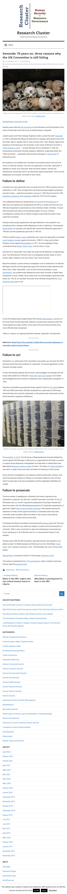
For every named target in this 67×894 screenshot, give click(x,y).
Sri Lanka (53, 387)
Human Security (9, 696)
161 (16, 502)
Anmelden (6, 867)
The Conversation (33, 561)
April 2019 (6, 833)
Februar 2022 (8, 756)
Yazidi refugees (56, 466)
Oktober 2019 (8, 806)
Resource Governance (11, 718)
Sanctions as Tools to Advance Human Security (21, 723)
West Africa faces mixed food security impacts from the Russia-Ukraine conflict (33, 609)
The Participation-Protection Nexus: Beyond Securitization (25, 618)
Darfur (44, 211)
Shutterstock (40, 116)
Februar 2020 (8, 788)
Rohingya (52, 202)
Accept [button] (36, 890)
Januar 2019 (7, 847)
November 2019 (9, 801)
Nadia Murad (47, 319)
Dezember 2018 (9, 851)
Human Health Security (11, 682)
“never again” (52, 154)
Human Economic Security (13, 669)
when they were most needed (40, 376)
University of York (20, 122)
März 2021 (7, 770)
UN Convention (26, 127)
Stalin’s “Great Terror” (25, 246)
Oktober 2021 (8, 761)
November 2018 (9, 856)
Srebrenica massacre (11, 196)
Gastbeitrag (26, 61)
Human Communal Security (14, 64)
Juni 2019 (6, 824)
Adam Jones (21, 237)
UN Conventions (23, 570)
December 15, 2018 (12, 457)
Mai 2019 (6, 829)
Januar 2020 (7, 793)
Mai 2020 (6, 774)
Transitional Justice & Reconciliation (17, 727)
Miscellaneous (8, 705)
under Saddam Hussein (12, 240)
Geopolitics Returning (11, 660)
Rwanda (36, 193)
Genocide (10, 570)
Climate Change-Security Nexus (15, 637)
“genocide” (59, 136)
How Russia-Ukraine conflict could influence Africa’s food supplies (28, 614)
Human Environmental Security (14, 673)
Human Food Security (11, 678)
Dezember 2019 (9, 797)
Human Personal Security (32, 64)
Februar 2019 (8, 842)
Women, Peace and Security (13, 741)
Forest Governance (10, 655)
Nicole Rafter (7, 229)
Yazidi (38, 202)
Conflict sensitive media (12, 646)
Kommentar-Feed (9, 876)
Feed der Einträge (9, 871)
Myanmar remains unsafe (21, 466)
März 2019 (7, 838)
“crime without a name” (12, 148)
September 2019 (9, 811)
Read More (53, 890)
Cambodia (27, 196)
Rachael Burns (8, 122)
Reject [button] (44, 890)
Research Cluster (33, 32)
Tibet (48, 246)
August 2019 (7, 815)
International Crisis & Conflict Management (19, 700)
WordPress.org (8, 880)
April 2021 (6, 765)
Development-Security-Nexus (14, 651)
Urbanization (7, 736)
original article (21, 564)
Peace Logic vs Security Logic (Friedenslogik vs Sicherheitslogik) (27, 714)
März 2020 (7, 783)
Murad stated (48, 523)
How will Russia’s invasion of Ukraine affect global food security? (27, 605)
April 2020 (6, 779)
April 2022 (6, 752)
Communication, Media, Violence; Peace (18, 642)
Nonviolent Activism (10, 709)
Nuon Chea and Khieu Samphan (28, 509)
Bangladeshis (26, 243)
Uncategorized (8, 732)
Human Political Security (50, 64)
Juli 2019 (6, 819)
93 (61, 499)
